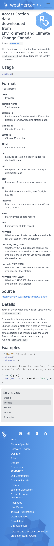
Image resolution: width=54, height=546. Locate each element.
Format (8, 402)
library (6, 375)
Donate (15, 462)
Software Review (20, 449)
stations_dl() (10, 56)
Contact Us (17, 467)
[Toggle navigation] (48, 5)
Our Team (16, 453)
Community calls (20, 480)
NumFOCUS (29, 535)
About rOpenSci (20, 444)
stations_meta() (11, 313)
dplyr (15, 375)
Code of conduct (20, 494)
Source (7, 407)
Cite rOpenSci (19, 525)
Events (15, 485)
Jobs (13, 458)
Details (7, 412)
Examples (9, 417)
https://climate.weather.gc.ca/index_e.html (25, 296)
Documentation (19, 516)
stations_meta (10, 360)
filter (6, 378)
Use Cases (17, 507)
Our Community (20, 475)
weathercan (22, 5)
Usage (7, 397)
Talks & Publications (22, 512)
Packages (16, 502)
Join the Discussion (22, 489)
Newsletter (17, 521)
